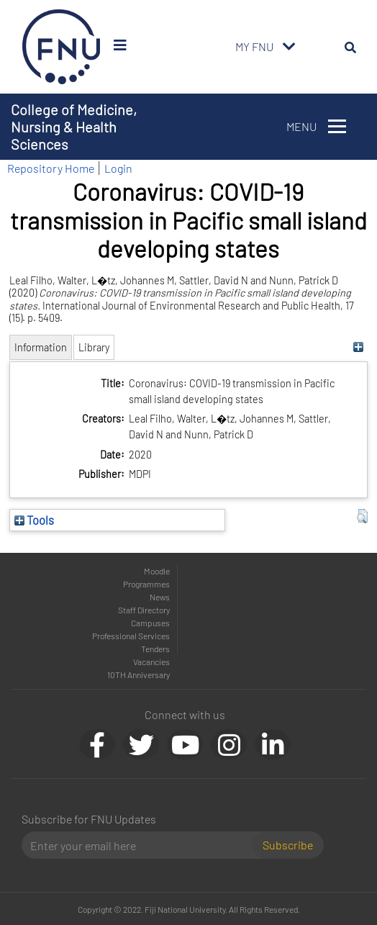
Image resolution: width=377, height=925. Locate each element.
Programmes (146, 584)
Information (40, 347)
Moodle (157, 571)
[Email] (142, 845)
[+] (358, 347)
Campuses (150, 623)
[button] (362, 516)
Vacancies (151, 661)
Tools (34, 520)
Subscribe (288, 845)
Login (118, 168)
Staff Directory (144, 610)
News (160, 597)
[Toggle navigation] (289, 47)
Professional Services (131, 636)
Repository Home (50, 168)
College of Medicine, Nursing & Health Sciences (74, 127)
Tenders (155, 649)
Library (93, 347)
